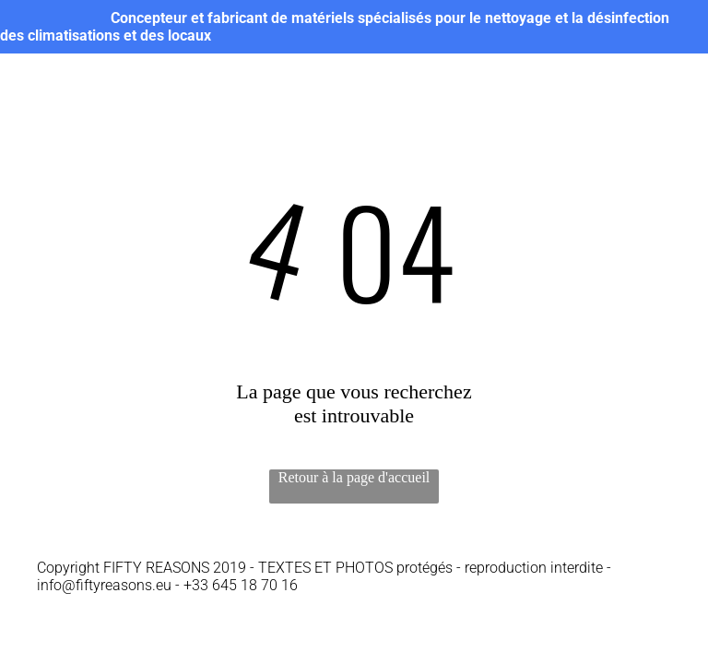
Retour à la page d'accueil (354, 477)
